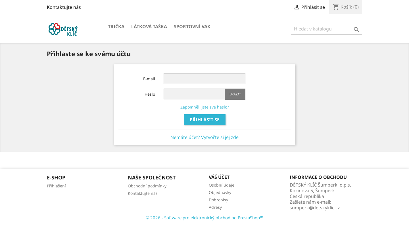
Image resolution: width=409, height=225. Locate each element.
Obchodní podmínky (147, 186)
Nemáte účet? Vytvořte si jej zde (204, 137)
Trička (116, 26)
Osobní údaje (221, 185)
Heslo (150, 94)
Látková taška (149, 26)
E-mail (149, 78)
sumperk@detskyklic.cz (315, 207)
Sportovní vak (192, 26)
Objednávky (220, 192)
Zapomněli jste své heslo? (204, 107)
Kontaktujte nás (64, 7)
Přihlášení (56, 186)
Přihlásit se (205, 119)
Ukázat (235, 94)
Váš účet (219, 177)
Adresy (215, 207)
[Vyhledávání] (326, 29)
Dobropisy (218, 199)
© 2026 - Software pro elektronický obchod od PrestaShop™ (204, 217)
